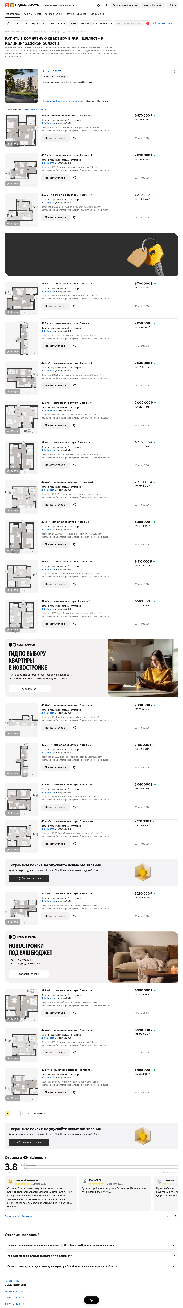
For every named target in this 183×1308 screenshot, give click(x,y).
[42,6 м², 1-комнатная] (23, 419)
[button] (105, 5)
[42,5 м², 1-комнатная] (23, 761)
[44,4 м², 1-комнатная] (23, 498)
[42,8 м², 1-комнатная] (23, 801)
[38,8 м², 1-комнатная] (23, 1007)
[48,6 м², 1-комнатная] (23, 721)
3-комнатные (12, 1303)
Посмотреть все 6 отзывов (18, 1216)
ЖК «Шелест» (48, 123)
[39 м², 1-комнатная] (23, 459)
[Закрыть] (177, 23)
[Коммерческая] (53, 14)
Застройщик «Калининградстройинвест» (63, 101)
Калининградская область (54, 120)
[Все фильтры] (8, 23)
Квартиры (12, 1281)
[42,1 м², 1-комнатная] (23, 1086)
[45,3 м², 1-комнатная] (23, 171)
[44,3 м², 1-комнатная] (23, 379)
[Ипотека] (69, 14)
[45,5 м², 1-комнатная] (23, 578)
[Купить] (27, 14)
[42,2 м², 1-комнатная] (23, 340)
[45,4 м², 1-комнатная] (23, 910)
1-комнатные (12, 1291)
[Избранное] (98, 5)
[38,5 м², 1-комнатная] (23, 300)
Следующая (40, 1113)
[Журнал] (82, 14)
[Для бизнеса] (96, 14)
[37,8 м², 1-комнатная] (23, 211)
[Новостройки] (13, 14)
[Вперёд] (175, 1216)
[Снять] (38, 14)
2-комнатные (12, 1297)
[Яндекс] (7, 5)
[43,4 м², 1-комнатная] (23, 838)
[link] (172, 5)
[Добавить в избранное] (175, 72)
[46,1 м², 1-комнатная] (23, 132)
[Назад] (168, 1216)
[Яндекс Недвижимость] (24, 5)
